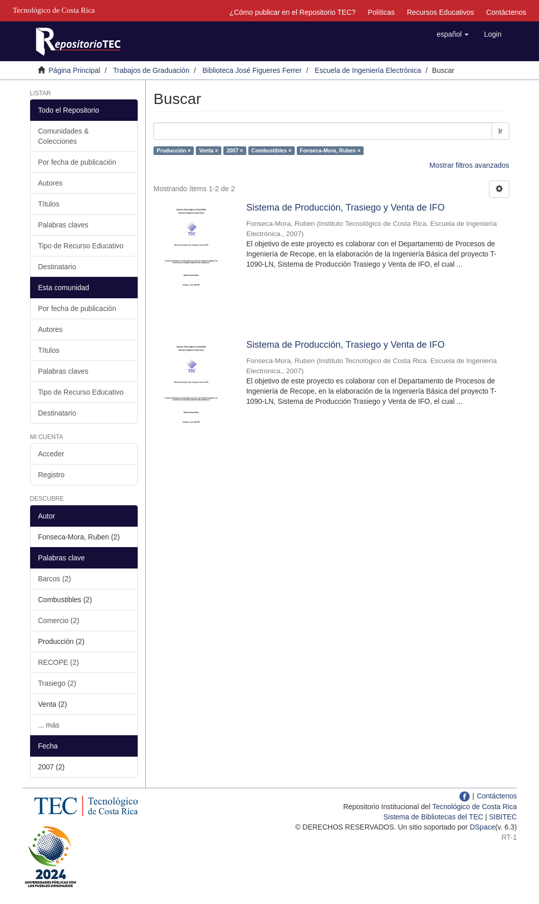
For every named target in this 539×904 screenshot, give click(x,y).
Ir (500, 131)
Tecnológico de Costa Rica (474, 807)
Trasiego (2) (57, 683)
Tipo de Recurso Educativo (81, 246)
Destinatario (57, 267)
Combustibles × (271, 150)
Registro (51, 475)
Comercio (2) (59, 620)
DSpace (482, 827)
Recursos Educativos (440, 12)
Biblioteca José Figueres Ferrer (252, 70)
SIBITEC (503, 817)
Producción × (174, 150)
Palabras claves (63, 225)
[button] (452, 34)
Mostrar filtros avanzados (469, 165)
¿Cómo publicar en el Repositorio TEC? (292, 12)
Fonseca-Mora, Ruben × (330, 150)
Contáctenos (506, 12)
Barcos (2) (54, 579)
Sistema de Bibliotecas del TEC (433, 817)
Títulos (49, 204)
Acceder (51, 454)
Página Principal (74, 70)
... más (49, 725)
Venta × (208, 150)
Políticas (381, 12)
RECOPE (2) (58, 662)
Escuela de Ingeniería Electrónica (368, 70)
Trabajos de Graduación (151, 70)
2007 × (234, 150)
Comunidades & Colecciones (63, 136)
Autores (50, 183)
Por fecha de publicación (77, 162)
